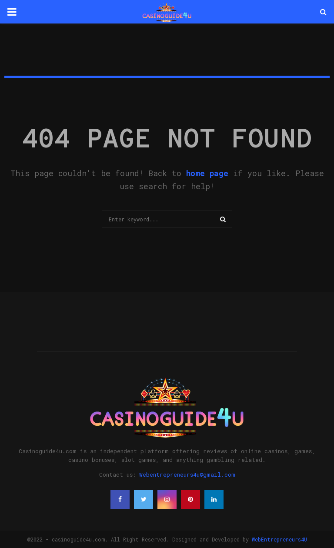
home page (207, 173)
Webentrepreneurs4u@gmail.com (187, 474)
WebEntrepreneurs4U (279, 539)
